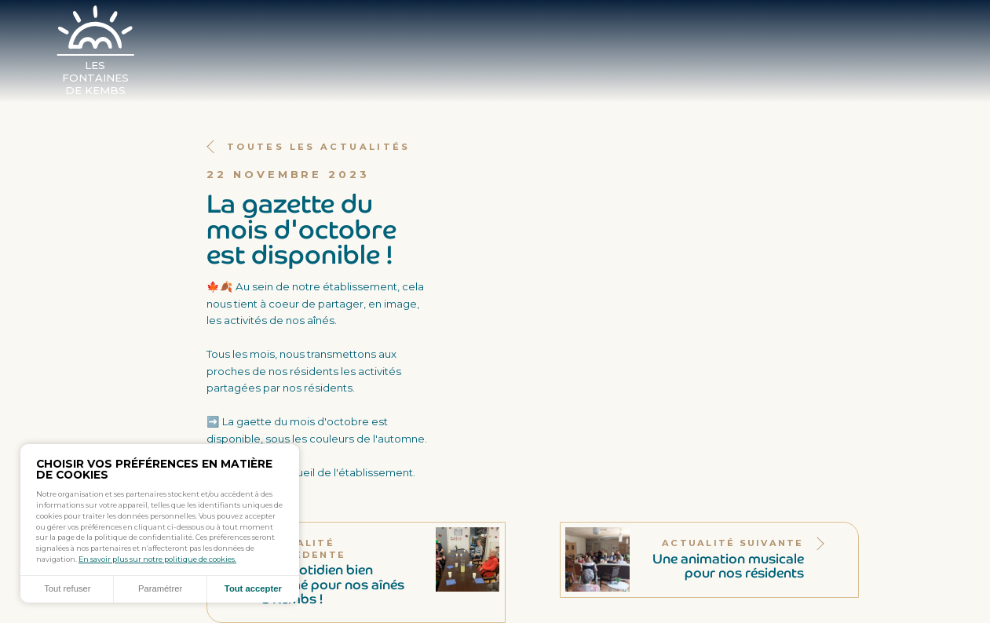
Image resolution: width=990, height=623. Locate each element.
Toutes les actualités (308, 146)
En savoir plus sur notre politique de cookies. (157, 559)
